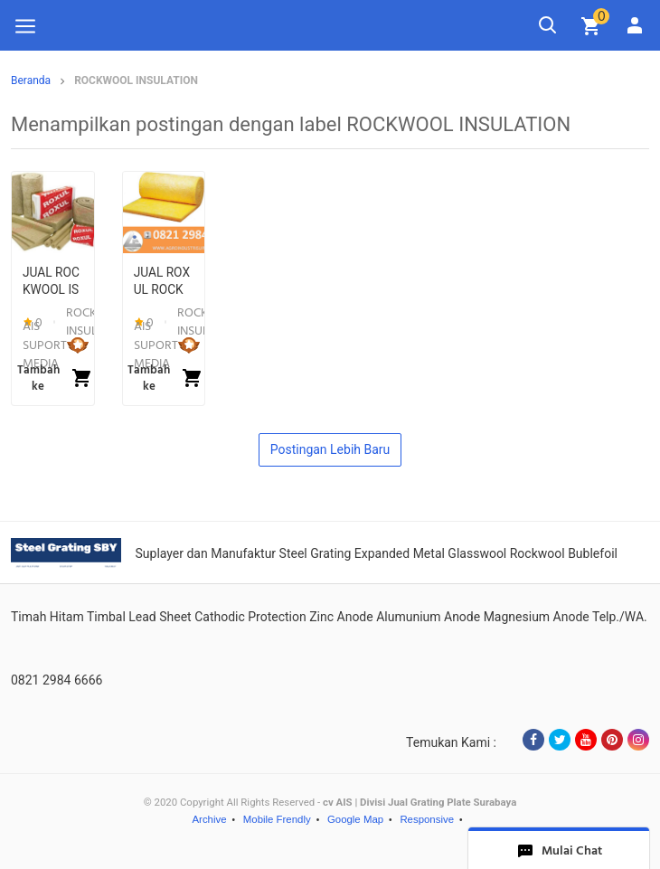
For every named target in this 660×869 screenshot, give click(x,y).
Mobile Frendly (277, 819)
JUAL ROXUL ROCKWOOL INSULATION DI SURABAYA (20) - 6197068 (162, 282)
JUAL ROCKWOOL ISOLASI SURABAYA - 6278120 (53, 282)
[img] (591, 26)
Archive (209, 819)
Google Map (355, 819)
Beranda (31, 80)
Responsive (427, 819)
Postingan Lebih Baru (330, 449)
